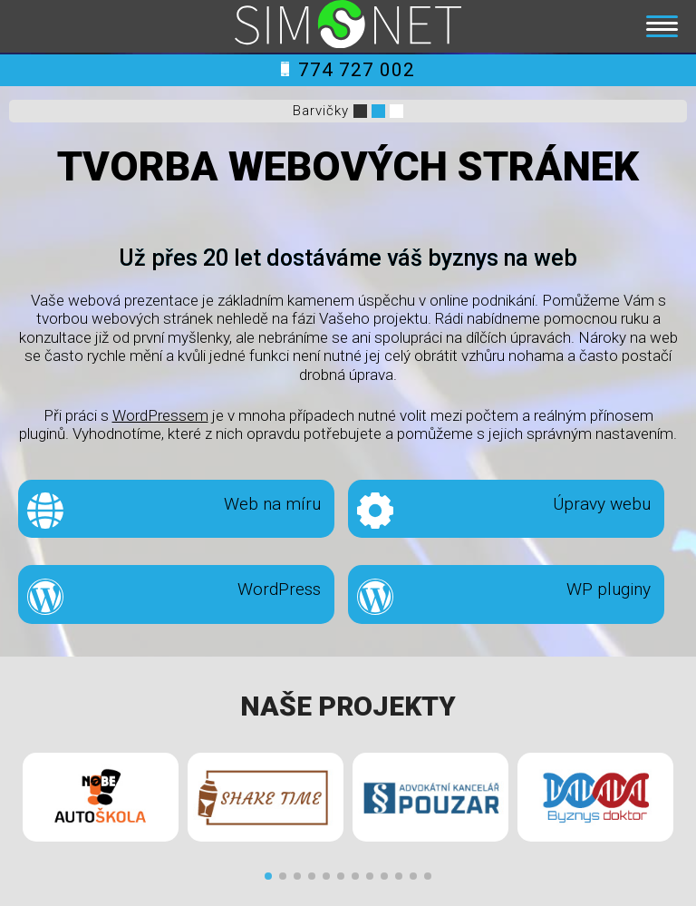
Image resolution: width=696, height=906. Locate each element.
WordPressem (160, 415)
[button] (268, 876)
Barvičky (321, 110)
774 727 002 (348, 70)
